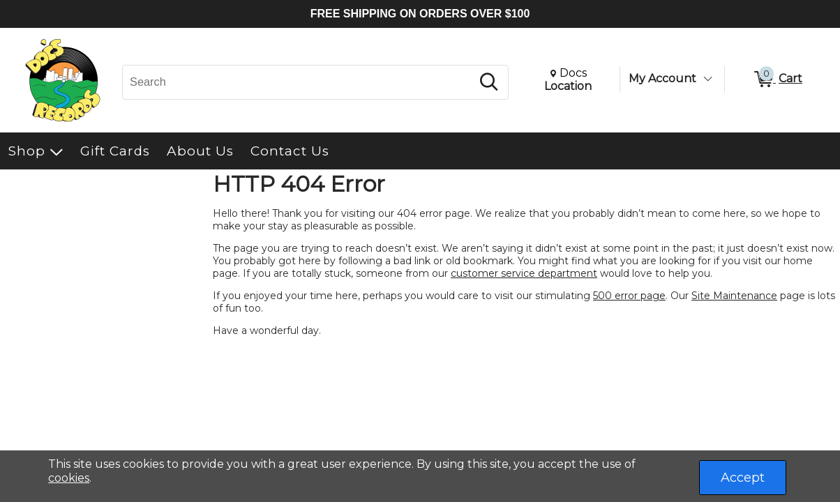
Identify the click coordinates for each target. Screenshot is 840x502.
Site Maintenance (734, 295)
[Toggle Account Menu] (707, 78)
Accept (743, 477)
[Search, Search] (299, 82)
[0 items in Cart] (777, 79)
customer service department (524, 273)
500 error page (629, 295)
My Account (662, 78)
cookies (68, 478)
